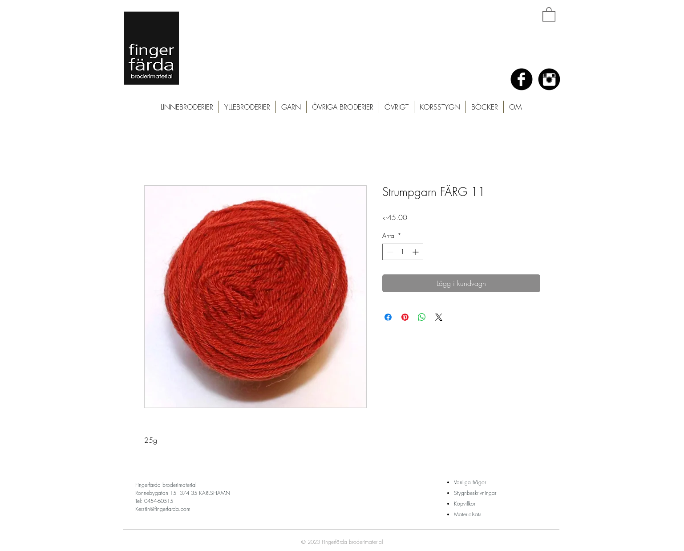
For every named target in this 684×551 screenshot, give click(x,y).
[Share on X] (438, 317)
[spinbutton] (403, 252)
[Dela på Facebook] (388, 317)
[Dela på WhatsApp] (422, 317)
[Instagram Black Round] (549, 79)
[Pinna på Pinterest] (405, 317)
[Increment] (416, 252)
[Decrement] (389, 252)
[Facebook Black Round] (521, 79)
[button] (548, 14)
